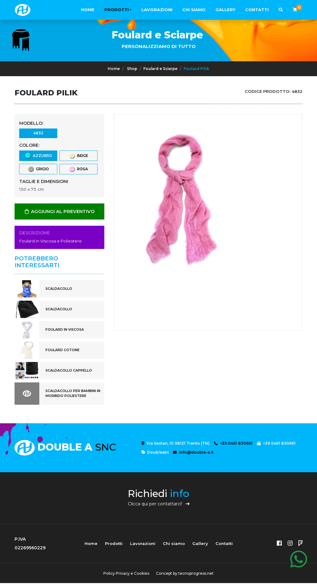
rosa (78, 170)
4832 (38, 133)
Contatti (257, 9)
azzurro (38, 156)
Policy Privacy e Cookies (126, 574)
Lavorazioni (156, 9)
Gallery (225, 9)
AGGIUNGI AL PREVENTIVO (59, 212)
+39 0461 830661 (233, 444)
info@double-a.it (193, 453)
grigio (38, 170)
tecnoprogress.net (196, 574)
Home (87, 9)
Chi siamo (194, 9)
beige (78, 156)
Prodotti (116, 9)
